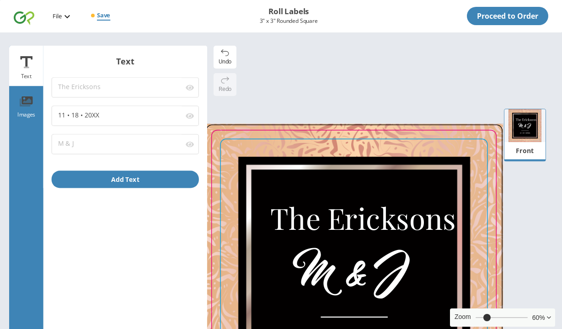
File (57, 16)
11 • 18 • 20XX (118, 115)
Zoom (463, 316)
